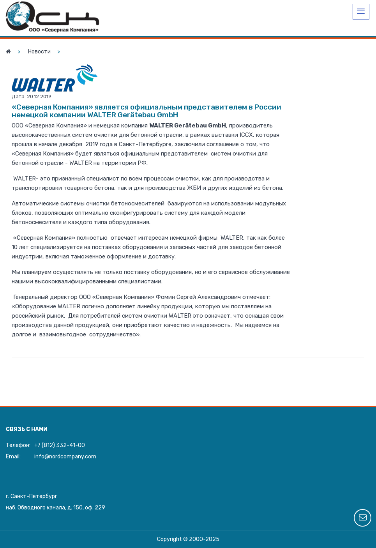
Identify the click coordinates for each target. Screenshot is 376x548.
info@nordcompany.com (65, 456)
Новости (39, 51)
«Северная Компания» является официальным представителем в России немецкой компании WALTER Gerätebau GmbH (146, 111)
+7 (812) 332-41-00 (59, 445)
